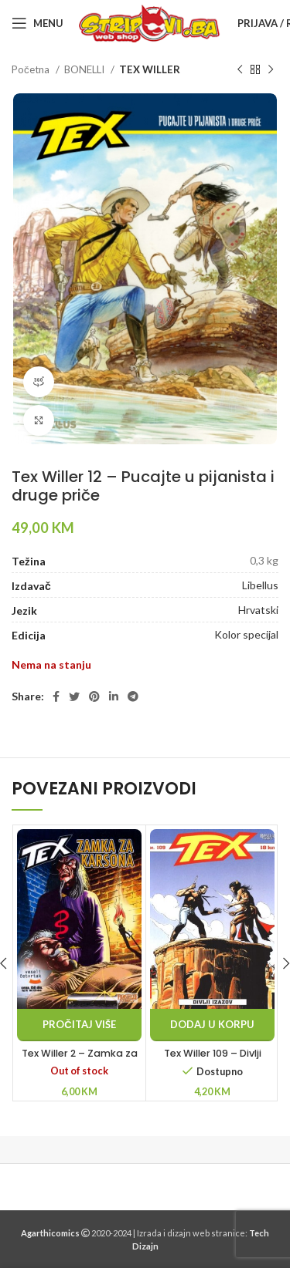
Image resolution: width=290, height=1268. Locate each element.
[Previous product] (239, 70)
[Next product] (270, 70)
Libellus (260, 585)
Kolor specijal (246, 634)
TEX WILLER (149, 69)
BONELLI (85, 69)
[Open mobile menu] (37, 23)
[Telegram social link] (133, 696)
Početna (32, 69)
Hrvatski (258, 609)
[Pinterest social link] (94, 696)
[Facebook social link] (56, 696)
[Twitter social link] (74, 696)
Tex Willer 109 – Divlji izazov (212, 1060)
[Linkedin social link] (113, 696)
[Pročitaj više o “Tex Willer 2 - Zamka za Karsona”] (79, 1025)
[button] (212, 1025)
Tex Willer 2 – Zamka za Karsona (80, 1060)
